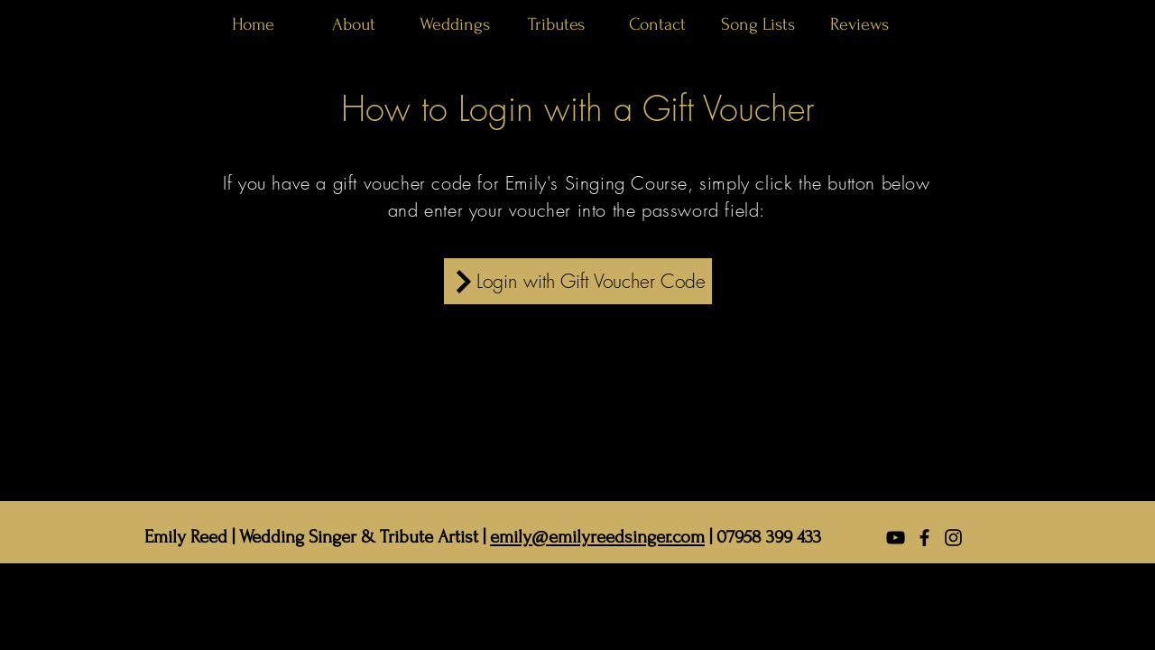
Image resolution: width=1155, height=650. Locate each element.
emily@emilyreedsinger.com (597, 536)
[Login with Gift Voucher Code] (578, 281)
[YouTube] (895, 537)
